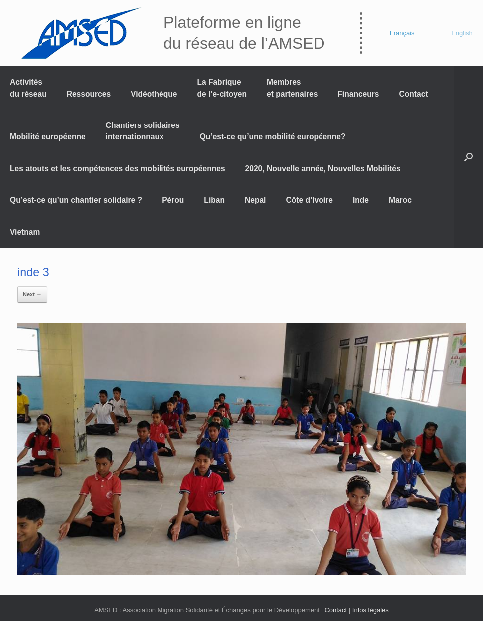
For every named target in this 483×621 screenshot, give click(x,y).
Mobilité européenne (48, 136)
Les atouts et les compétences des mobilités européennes (117, 168)
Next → (32, 294)
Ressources (89, 94)
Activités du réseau (28, 88)
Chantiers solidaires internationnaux (143, 131)
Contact (413, 94)
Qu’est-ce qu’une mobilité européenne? (273, 136)
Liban (214, 200)
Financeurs (358, 94)
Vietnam (25, 232)
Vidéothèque (154, 94)
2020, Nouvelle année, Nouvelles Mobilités (323, 168)
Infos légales (370, 610)
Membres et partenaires (292, 88)
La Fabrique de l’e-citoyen (222, 88)
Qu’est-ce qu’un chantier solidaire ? (76, 200)
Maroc (400, 200)
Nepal (255, 200)
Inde (361, 200)
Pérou (173, 200)
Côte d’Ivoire (309, 200)
